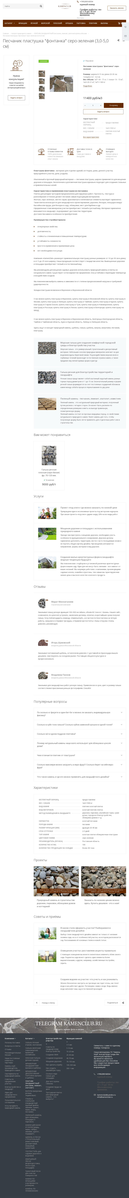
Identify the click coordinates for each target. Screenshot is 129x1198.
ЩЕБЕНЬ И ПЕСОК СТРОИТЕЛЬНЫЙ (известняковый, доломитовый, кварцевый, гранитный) (33, 1127)
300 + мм (70, 1053)
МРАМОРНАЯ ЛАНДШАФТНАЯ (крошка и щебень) (33, 1050)
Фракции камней (74, 1023)
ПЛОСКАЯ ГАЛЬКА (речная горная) (32, 1044)
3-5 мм (69, 1029)
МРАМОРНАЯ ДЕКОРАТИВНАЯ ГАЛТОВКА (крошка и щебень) (33, 1059)
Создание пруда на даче (53, 1072)
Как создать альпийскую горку (53, 1054)
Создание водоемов (54, 1043)
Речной (34, 23)
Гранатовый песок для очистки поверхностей (33, 1158)
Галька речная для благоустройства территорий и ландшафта (86, 373)
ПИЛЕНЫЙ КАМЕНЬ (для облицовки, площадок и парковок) (33, 1103)
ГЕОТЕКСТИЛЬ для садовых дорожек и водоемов (33, 1138)
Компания (9, 1023)
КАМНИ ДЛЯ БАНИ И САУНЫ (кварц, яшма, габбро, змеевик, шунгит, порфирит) (33, 1114)
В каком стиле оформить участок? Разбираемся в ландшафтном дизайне (86, 929)
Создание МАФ (52, 1039)
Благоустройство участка (54, 1024)
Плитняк (93, 23)
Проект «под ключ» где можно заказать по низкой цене (89, 507)
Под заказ (89, 61)
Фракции (22, 23)
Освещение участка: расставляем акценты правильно (88, 950)
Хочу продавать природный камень (12, 1091)
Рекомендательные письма (13, 1038)
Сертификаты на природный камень (12, 1059)
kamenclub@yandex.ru (106, 1079)
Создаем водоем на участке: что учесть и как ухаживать (89, 979)
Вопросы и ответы (12, 1030)
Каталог (29, 1023)
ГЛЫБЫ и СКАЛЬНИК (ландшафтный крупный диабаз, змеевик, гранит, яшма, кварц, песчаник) (32, 1090)
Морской (45, 23)
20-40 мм (70, 1039)
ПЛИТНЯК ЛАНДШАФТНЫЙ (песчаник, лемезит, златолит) (33, 1069)
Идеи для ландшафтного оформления (11, 1079)
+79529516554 (103, 1058)
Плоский (57, 23)
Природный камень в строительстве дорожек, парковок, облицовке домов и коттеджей (56, 903)
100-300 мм (71, 1050)
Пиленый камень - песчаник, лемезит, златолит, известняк (90, 398)
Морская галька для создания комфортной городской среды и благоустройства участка (88, 344)
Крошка (69, 23)
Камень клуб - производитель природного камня (12, 1052)
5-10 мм (69, 1033)
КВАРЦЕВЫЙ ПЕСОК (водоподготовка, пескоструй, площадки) (32, 1148)
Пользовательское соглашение (13, 1086)
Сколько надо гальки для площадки (51, 1060)
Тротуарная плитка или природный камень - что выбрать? (54, 1080)
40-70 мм (70, 1043)
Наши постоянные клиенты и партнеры (12, 1045)
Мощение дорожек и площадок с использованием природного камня (86, 530)
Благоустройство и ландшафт (13, 1072)
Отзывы (8, 1034)
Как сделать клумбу (54, 1049)
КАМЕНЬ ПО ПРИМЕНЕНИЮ (31, 1174)
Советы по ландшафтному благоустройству (53, 1033)
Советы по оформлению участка (10, 1066)
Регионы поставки (12, 1027)
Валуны (104, 23)
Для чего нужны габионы (52, 1067)
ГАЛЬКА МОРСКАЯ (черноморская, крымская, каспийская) (33, 1036)
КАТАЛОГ (10, 23)
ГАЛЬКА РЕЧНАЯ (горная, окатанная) (33, 1028)
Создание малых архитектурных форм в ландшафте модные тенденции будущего (87, 558)
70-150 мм (70, 1046)
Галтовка (81, 23)
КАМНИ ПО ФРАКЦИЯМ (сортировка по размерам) (31, 1166)
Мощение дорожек (54, 1046)
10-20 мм (70, 1036)
